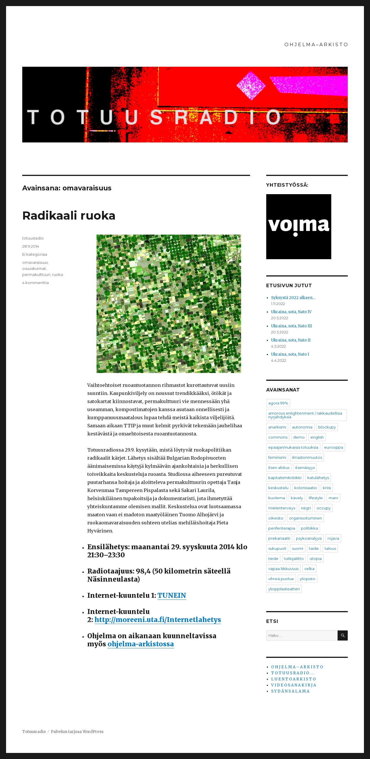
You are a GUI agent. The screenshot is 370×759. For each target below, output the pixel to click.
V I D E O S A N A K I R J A (293, 685)
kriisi (327, 487)
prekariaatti (279, 538)
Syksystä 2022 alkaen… (293, 297)
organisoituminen (305, 518)
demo (299, 437)
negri (306, 508)
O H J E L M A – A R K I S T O (316, 44)
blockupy (327, 427)
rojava (333, 538)
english (317, 437)
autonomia (302, 427)
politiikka (309, 528)
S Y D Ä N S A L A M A (290, 691)
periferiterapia (281, 528)
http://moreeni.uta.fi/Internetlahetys (158, 619)
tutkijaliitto (294, 558)
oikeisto (275, 518)
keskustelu (278, 487)
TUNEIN (172, 595)
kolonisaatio (305, 487)
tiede (273, 558)
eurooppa (333, 447)
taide (314, 548)
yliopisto (307, 578)
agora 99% (278, 403)
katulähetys (318, 477)
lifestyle (316, 498)
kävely (297, 498)
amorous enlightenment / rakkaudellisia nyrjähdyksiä (305, 415)
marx (333, 498)
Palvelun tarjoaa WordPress (77, 731)
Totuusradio (34, 731)
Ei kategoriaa (34, 254)
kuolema (276, 498)
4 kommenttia (35, 282)
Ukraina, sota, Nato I (290, 354)
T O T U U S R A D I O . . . (292, 673)
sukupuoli (277, 548)
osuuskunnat (34, 268)
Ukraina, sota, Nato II (290, 340)
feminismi (277, 457)
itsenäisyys (305, 467)
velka (309, 568)
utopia (316, 558)
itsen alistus (278, 467)
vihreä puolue (281, 578)
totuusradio (33, 238)
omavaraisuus (35, 262)
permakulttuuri (36, 274)
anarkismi (277, 427)
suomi (297, 548)
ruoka (57, 274)
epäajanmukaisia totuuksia (293, 447)
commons (277, 437)
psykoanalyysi (309, 538)
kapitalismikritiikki (284, 477)
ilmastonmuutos (307, 457)
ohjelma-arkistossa (141, 644)
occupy (324, 508)
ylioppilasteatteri (284, 589)
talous (330, 548)
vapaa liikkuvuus (283, 568)
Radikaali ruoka (69, 215)
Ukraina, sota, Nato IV (291, 311)
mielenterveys (281, 508)
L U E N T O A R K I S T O (293, 679)
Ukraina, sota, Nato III (291, 326)
